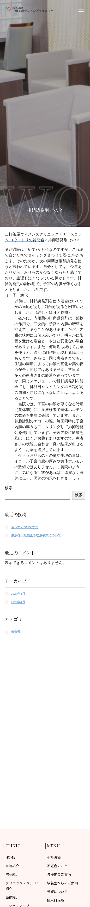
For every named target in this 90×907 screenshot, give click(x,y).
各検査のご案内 (59, 874)
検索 (8, 488)
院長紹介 (12, 874)
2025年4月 (18, 602)
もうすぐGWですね (24, 527)
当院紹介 (12, 865)
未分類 (15, 632)
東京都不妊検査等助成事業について (36, 535)
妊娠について (57, 891)
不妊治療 (54, 857)
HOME (11, 857)
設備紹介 (12, 897)
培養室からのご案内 (62, 883)
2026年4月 (18, 593)
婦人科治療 (55, 900)
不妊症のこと (57, 865)
